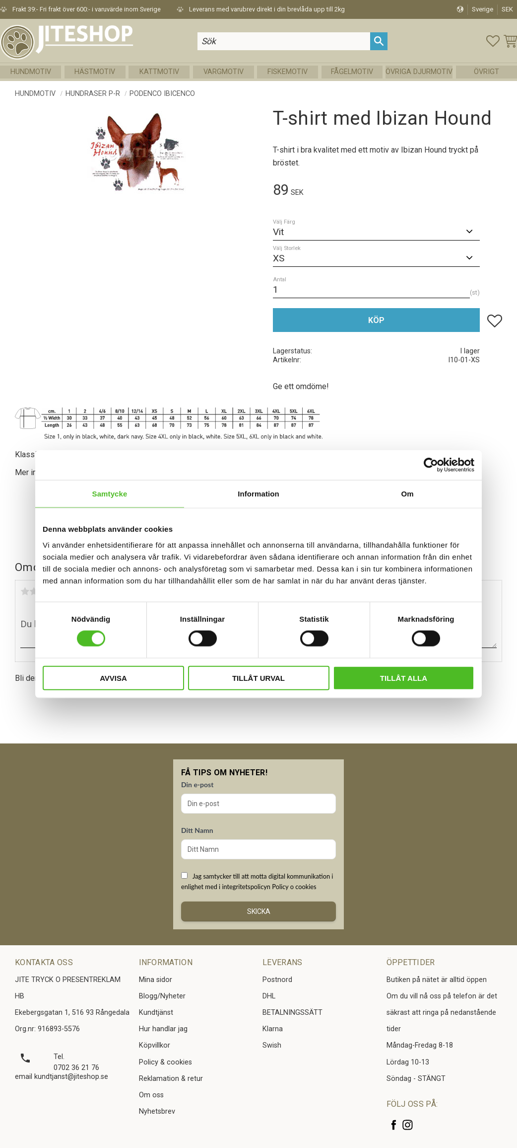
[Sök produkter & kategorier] (283, 41)
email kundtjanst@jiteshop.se (61, 1076)
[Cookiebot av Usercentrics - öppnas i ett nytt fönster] (431, 465)
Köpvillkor (154, 1045)
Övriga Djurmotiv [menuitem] (419, 72)
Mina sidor (155, 980)
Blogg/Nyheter (162, 996)
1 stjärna (24, 591)
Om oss (151, 1095)
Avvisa (113, 677)
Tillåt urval (258, 677)
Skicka (258, 911)
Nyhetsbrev (157, 1111)
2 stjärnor (33, 591)
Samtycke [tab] (110, 494)
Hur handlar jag (163, 1029)
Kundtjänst (156, 1012)
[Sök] (379, 41)
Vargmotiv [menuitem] (223, 72)
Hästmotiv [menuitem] (94, 72)
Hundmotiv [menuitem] (30, 72)
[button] (493, 41)
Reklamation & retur (171, 1078)
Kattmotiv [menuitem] (159, 72)
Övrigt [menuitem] (486, 72)
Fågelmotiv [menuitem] (352, 72)
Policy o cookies (294, 887)
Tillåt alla (403, 677)
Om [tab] (407, 494)
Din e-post (197, 784)
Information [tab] (258, 494)
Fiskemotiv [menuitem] (287, 72)
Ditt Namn (197, 830)
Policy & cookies (165, 1062)
